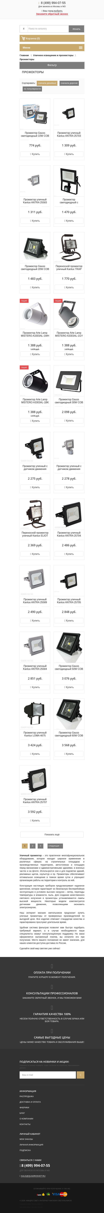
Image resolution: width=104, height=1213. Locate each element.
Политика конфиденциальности (31, 1204)
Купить (35, 154)
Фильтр (52, 65)
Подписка (25, 1150)
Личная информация (31, 1145)
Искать (76, 28)
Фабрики (24, 1107)
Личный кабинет (30, 1133)
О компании (26, 1119)
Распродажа (27, 1096)
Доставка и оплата (30, 1102)
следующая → (55, 846)
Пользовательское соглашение (31, 1207)
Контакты (25, 1124)
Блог (22, 1113)
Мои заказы (26, 1139)
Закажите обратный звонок (52, 13)
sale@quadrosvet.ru (33, 1176)
